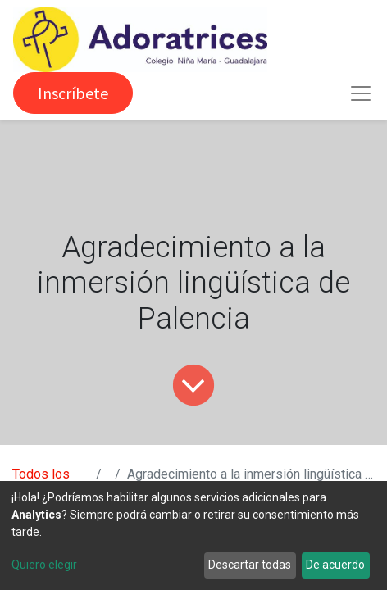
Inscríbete (73, 93)
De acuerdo (335, 564)
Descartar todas (249, 564)
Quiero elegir (44, 564)
